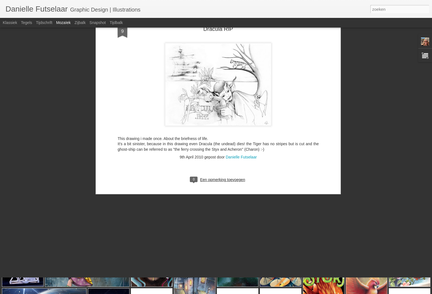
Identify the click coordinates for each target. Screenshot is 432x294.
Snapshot (98, 22)
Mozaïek (63, 22)
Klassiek (10, 22)
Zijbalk (79, 22)
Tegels (26, 22)
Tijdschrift (44, 22)
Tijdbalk (116, 22)
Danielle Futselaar (241, 109)
